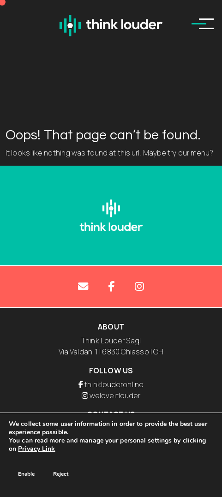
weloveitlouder (115, 395)
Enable (26, 474)
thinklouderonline (114, 384)
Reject (60, 474)
